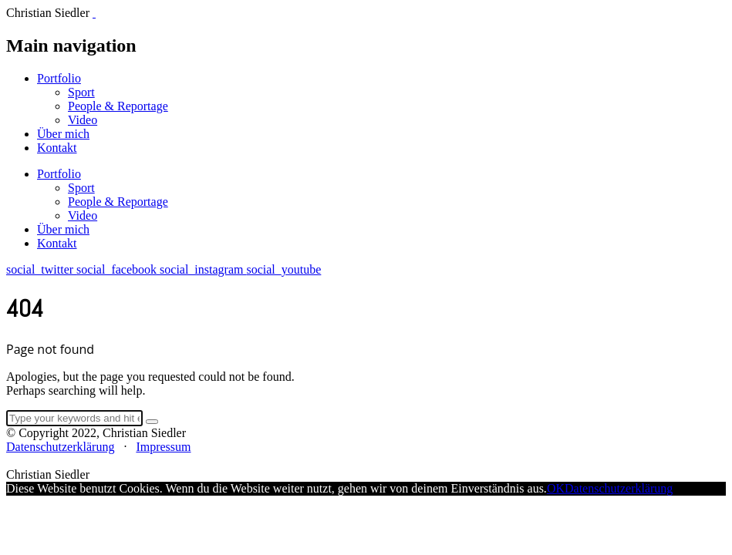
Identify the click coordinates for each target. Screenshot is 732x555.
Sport (81, 92)
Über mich (63, 133)
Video (82, 119)
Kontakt (57, 147)
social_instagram (203, 269)
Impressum (163, 446)
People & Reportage (118, 106)
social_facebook (118, 269)
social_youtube (283, 269)
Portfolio (59, 78)
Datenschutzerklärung (60, 446)
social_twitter (41, 269)
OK (556, 488)
